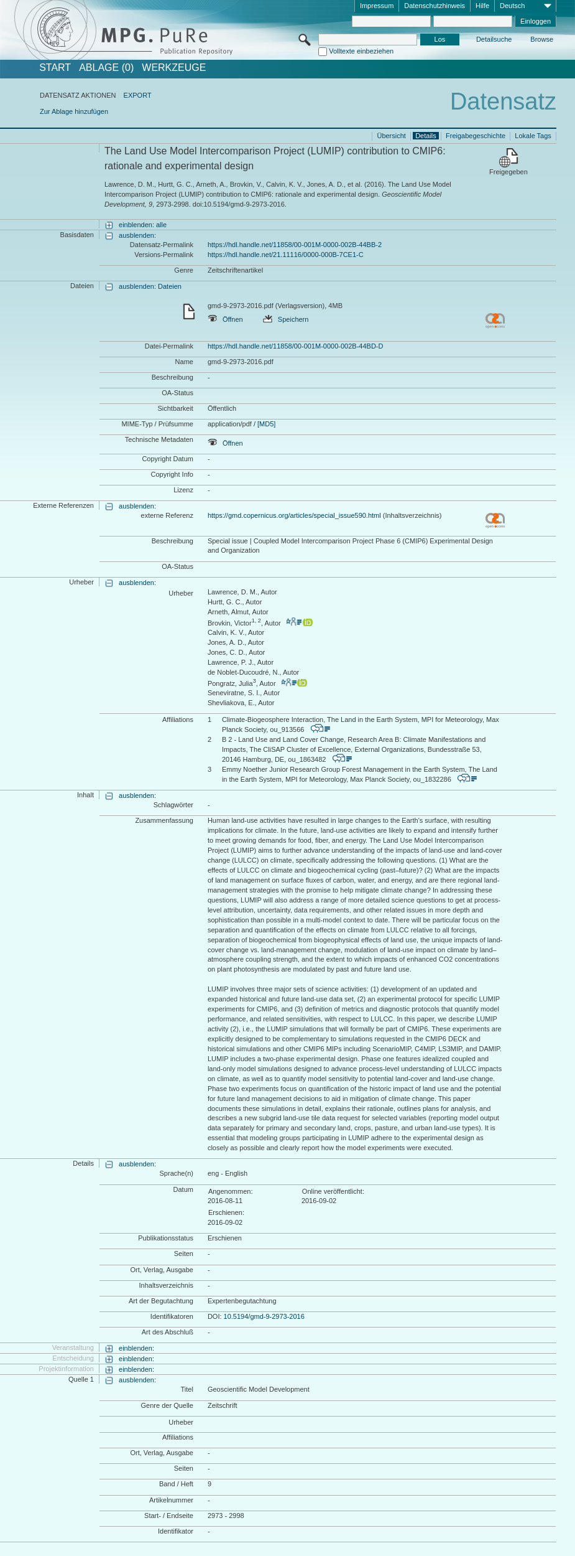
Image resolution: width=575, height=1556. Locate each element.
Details (425, 135)
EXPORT (138, 95)
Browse (541, 39)
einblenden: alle (143, 224)
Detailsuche (494, 39)
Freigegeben (508, 172)
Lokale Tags (533, 135)
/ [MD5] (264, 424)
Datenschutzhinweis (434, 5)
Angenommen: (230, 1191)
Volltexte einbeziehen (361, 51)
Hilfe (482, 5)
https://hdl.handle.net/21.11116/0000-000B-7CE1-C (286, 254)
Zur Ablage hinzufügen (74, 111)
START (55, 68)
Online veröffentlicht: (333, 1191)
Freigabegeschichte (475, 135)
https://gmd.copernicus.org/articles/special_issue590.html (294, 515)
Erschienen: (226, 1212)
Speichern (286, 319)
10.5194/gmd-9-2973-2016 (264, 1316)
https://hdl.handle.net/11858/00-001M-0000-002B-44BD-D (296, 346)
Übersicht (391, 135)
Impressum (376, 5)
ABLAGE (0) (106, 68)
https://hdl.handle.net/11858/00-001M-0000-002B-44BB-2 (295, 244)
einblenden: (136, 1348)
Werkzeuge (174, 68)
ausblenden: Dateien (150, 286)
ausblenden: (137, 235)
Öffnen (225, 319)
